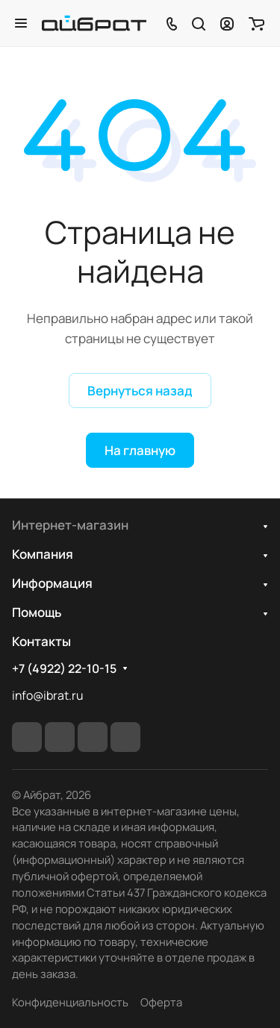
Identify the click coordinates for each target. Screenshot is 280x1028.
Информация (52, 583)
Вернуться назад (140, 390)
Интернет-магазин (70, 524)
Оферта (161, 1001)
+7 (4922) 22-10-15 (64, 669)
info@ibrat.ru (47, 695)
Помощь (36, 612)
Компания (42, 553)
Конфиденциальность (70, 1001)
